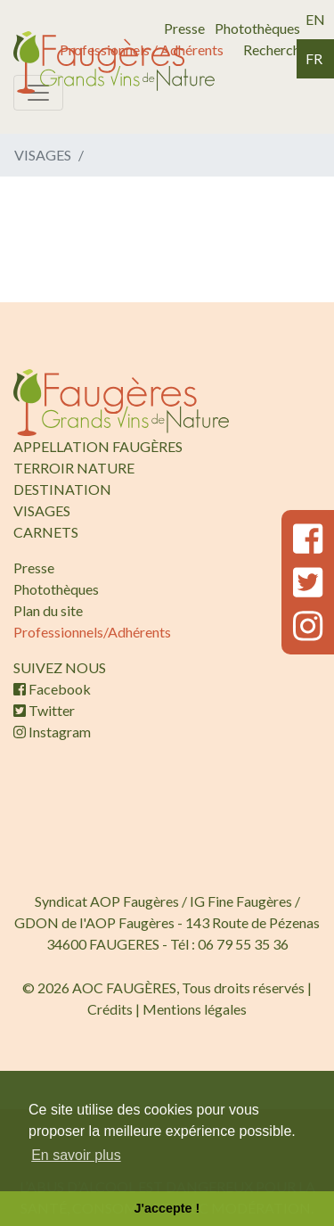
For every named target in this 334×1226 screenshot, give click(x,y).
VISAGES (41, 510)
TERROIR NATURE (73, 467)
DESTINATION (62, 489)
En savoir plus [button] (76, 1155)
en (315, 19)
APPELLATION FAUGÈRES (98, 446)
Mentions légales (195, 1008)
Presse (184, 28)
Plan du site (48, 610)
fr (313, 58)
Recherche (275, 49)
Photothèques (257, 28)
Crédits (110, 1008)
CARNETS (45, 531)
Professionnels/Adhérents (92, 631)
